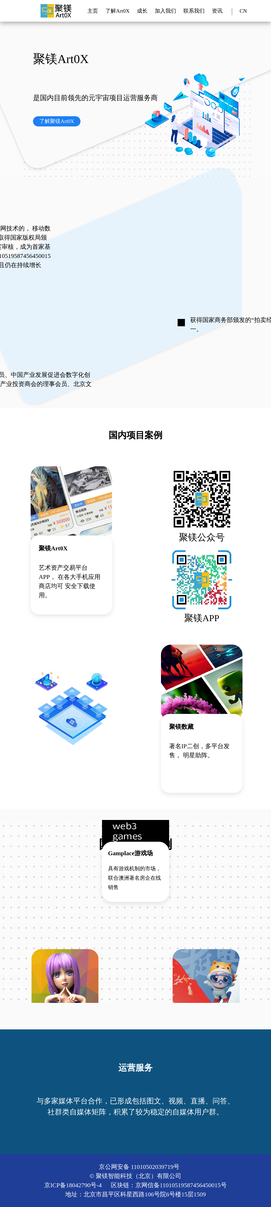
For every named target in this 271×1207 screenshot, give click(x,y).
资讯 (217, 11)
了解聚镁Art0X (56, 121)
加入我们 (165, 11)
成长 (142, 11)
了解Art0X (117, 11)
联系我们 (194, 11)
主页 (92, 11)
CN (243, 11)
